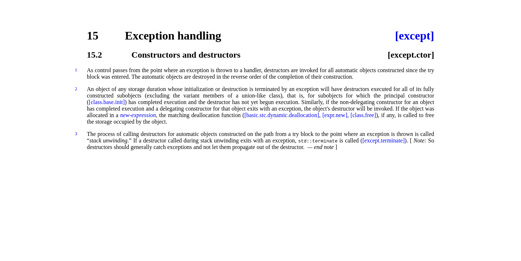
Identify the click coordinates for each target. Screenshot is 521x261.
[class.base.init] (107, 102)
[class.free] (363, 115)
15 (92, 35)
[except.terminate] (384, 140)
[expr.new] (334, 115)
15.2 (94, 54)
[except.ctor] (410, 54)
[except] (414, 35)
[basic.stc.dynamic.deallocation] (281, 115)
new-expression (138, 115)
